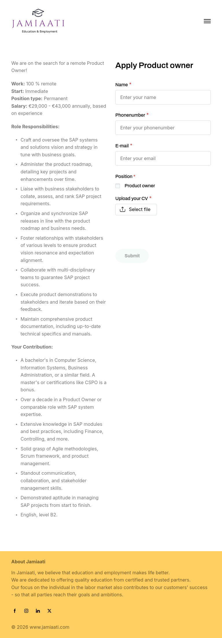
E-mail (122, 145)
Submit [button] (132, 255)
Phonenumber (130, 115)
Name (121, 84)
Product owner (140, 185)
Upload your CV (131, 198)
